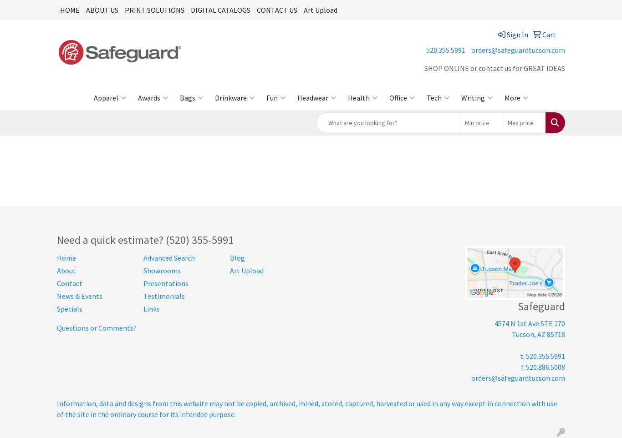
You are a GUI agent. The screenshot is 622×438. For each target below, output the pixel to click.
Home (66, 257)
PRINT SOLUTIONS (154, 10)
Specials (69, 308)
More (516, 97)
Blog (237, 257)
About (66, 270)
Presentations (166, 283)
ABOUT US (102, 10)
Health (362, 97)
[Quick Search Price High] (524, 122)
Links (151, 308)
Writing (477, 97)
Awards (153, 97)
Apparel (110, 97)
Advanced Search (169, 257)
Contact (69, 283)
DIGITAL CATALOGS (220, 10)
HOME (70, 10)
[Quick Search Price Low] (481, 122)
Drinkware (235, 97)
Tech (438, 97)
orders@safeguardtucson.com (518, 50)
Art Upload (320, 10)
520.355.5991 (445, 50)
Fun (276, 97)
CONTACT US (277, 10)
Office (402, 97)
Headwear (316, 97)
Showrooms (162, 270)
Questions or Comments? (97, 327)
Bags (191, 97)
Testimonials (164, 296)
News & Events (79, 296)
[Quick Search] (388, 122)
